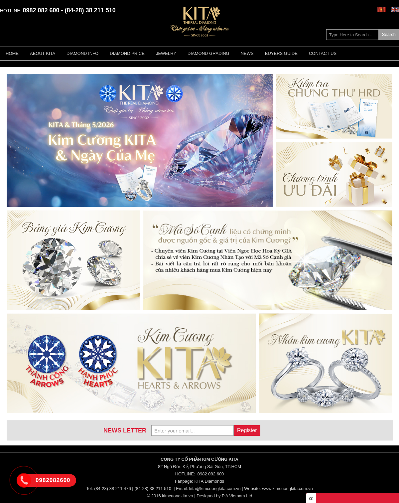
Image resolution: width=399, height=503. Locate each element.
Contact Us (322, 53)
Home (12, 53)
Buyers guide (281, 53)
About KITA (42, 53)
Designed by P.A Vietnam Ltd (224, 495)
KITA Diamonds (209, 481)
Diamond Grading (208, 53)
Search (389, 34)
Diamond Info (82, 53)
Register (247, 430)
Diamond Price (127, 53)
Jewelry (166, 53)
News (247, 53)
